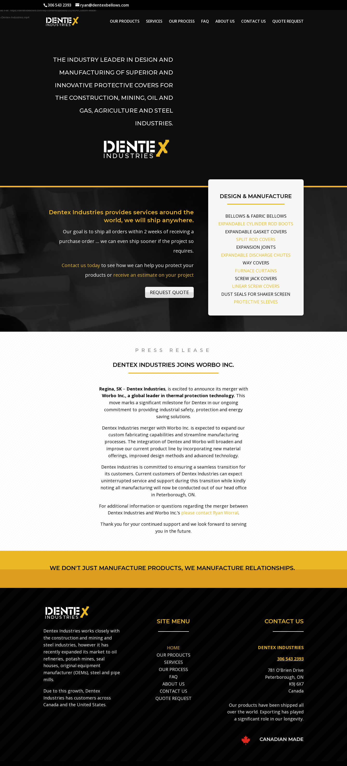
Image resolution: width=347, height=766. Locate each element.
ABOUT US (225, 22)
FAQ (205, 22)
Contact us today (81, 265)
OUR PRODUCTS (125, 22)
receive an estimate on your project (153, 275)
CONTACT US (253, 22)
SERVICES (154, 22)
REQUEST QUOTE (169, 292)
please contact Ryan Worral (209, 513)
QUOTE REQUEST (288, 22)
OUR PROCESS (182, 22)
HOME (173, 647)
